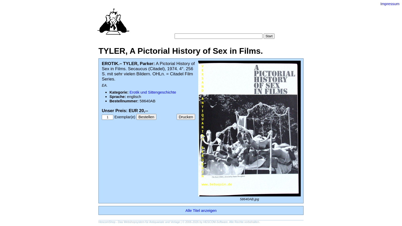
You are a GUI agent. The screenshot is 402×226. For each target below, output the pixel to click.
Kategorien (207, 23)
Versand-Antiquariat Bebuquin (219, 11)
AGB (207, 28)
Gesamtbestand (259, 23)
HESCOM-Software (215, 221)
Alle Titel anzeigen (201, 210)
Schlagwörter (231, 23)
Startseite (173, 23)
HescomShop (106, 221)
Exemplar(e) (124, 117)
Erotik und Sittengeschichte (152, 92)
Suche (189, 23)
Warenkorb (189, 28)
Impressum (389, 4)
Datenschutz (224, 28)
